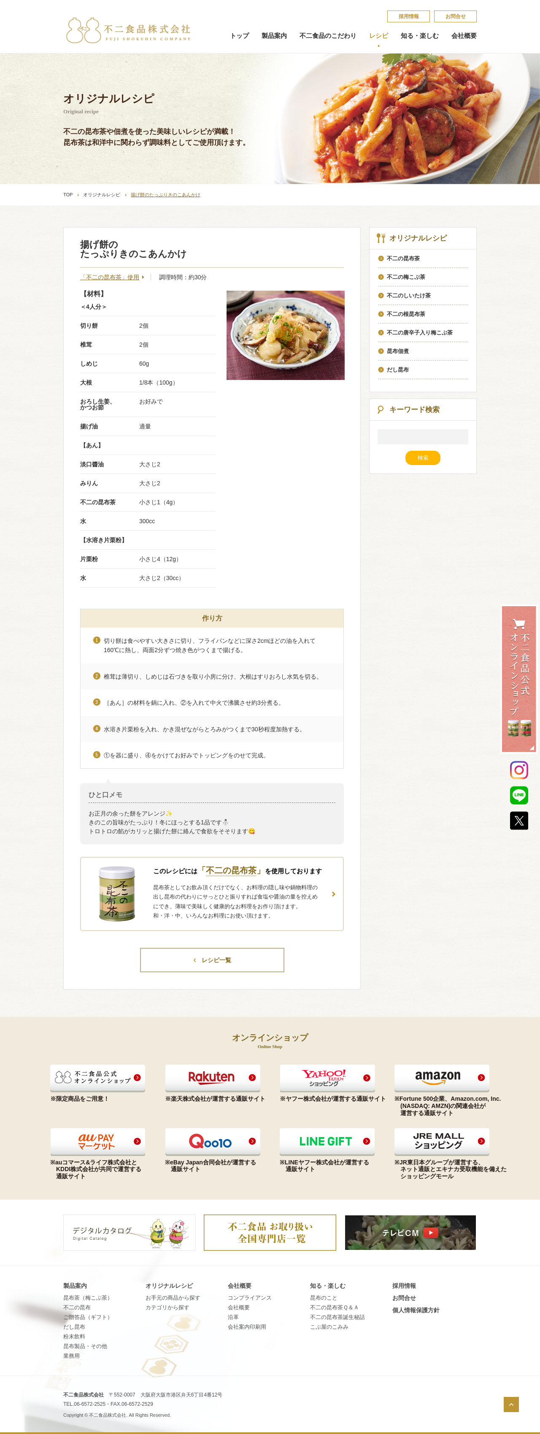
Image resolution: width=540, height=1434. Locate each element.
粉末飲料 (74, 1336)
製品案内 (274, 35)
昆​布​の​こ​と (324, 1298)
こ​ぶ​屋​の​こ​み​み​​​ (329, 1327)
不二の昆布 (77, 1307)
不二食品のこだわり (328, 35)
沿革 (233, 1317)
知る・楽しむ (420, 35)
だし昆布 (74, 1327)
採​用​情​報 (409, 16)
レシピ (378, 35)
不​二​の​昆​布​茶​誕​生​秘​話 (337, 1317)
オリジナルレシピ (101, 194)
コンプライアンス (250, 1298)
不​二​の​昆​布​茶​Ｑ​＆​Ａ (334, 1307)
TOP (68, 194)
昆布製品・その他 (85, 1346)
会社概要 (464, 35)
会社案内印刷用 (247, 1327)
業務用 (71, 1356)
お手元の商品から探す (173, 1298)
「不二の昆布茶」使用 (109, 277)
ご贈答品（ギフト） (88, 1317)
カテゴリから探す (167, 1307)
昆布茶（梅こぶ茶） (88, 1298)
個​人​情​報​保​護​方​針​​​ (416, 1310)
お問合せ (456, 16)
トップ (239, 35)
